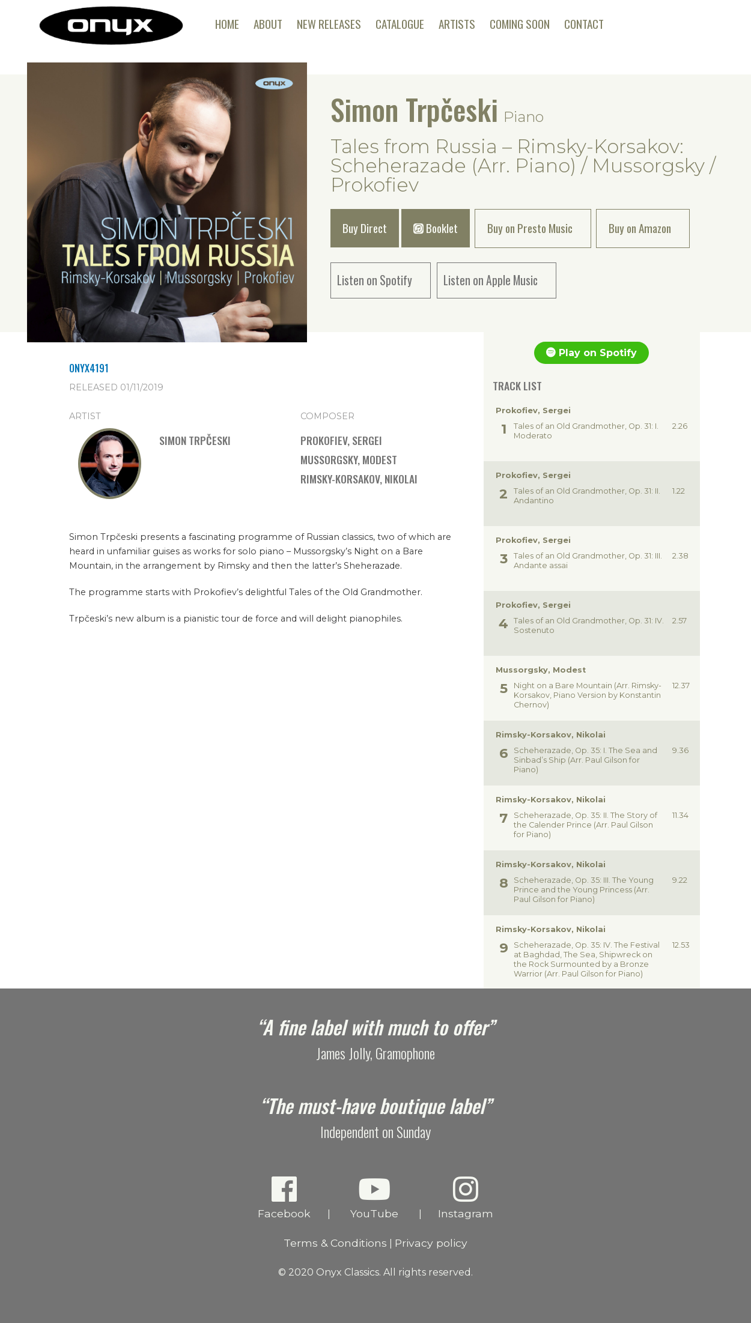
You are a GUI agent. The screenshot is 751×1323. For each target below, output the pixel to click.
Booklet (435, 228)
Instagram (466, 1197)
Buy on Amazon (640, 228)
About (268, 23)
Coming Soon (520, 23)
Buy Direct (364, 228)
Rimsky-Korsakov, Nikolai (359, 478)
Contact (584, 23)
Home (227, 23)
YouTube (374, 1197)
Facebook (284, 1197)
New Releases (329, 23)
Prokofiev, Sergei (341, 440)
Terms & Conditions (335, 1243)
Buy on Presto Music (530, 228)
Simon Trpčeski (414, 109)
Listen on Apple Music (490, 280)
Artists (457, 23)
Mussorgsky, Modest (348, 459)
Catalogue (400, 23)
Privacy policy (431, 1243)
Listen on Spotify (374, 280)
